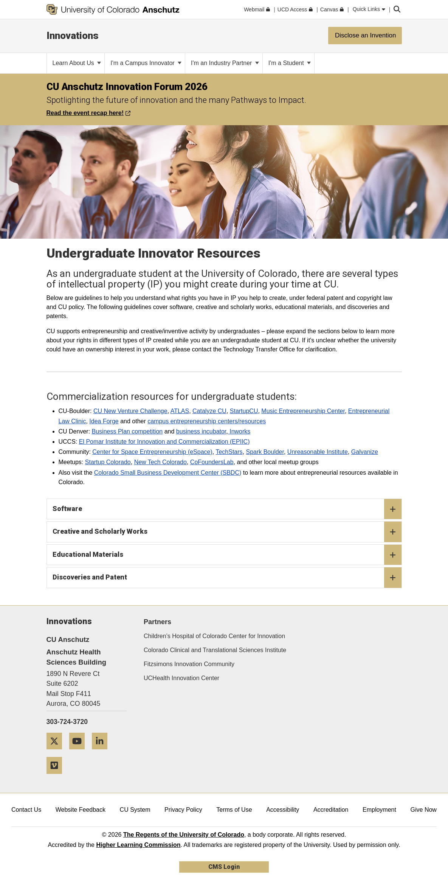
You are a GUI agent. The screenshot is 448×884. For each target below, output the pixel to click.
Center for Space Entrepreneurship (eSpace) (152, 452)
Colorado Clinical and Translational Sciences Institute (215, 650)
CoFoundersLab (212, 462)
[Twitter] (57, 752)
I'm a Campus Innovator (145, 63)
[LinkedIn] (102, 752)
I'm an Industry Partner (225, 63)
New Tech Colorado (160, 462)
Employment (379, 809)
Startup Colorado (108, 462)
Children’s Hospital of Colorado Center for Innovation (214, 636)
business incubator (201, 431)
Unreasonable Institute (317, 452)
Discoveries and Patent (227, 577)
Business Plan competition (127, 431)
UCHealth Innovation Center (181, 678)
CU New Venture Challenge (130, 411)
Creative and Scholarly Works (227, 532)
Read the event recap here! (88, 113)
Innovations (73, 35)
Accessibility (282, 809)
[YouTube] (79, 752)
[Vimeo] (57, 777)
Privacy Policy (183, 809)
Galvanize (364, 452)
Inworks (239, 431)
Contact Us (26, 809)
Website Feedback (80, 809)
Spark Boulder (265, 452)
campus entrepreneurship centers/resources (206, 421)
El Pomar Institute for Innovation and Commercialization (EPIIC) (164, 441)
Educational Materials (227, 555)
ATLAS (180, 411)
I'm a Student (289, 63)
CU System (135, 809)
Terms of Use (234, 809)
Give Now (424, 809)
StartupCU (244, 411)
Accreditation (331, 809)
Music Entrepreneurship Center (303, 411)
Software (227, 509)
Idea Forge (103, 421)
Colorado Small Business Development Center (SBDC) (168, 472)
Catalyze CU (209, 411)
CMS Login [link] (224, 866)
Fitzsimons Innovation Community (189, 664)
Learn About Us (77, 63)
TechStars (228, 452)
